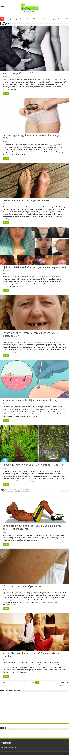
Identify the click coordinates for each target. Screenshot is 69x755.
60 (53, 682)
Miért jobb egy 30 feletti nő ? (18, 73)
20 (12, 682)
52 (45, 682)
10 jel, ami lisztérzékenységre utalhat (22, 586)
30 (16, 682)
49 (33, 682)
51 (41, 682)
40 (21, 682)
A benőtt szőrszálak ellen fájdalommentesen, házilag (30, 400)
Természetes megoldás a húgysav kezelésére (26, 200)
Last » (62, 685)
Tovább (6, 93)
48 (28, 682)
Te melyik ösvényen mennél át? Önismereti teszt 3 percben (33, 465)
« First (3, 682)
